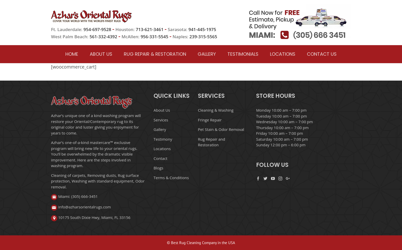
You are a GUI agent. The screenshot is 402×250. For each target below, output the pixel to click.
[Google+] (288, 178)
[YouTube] (273, 178)
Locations (162, 148)
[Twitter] (265, 178)
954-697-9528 (98, 29)
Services (161, 119)
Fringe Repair (210, 119)
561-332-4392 (103, 37)
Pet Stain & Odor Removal (221, 129)
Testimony (163, 139)
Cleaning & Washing (216, 110)
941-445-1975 (202, 29)
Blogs (158, 167)
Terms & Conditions (171, 177)
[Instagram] (280, 178)
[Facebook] (258, 178)
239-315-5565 (203, 37)
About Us (162, 110)
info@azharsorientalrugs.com (84, 206)
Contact (160, 158)
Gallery (160, 129)
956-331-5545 (154, 37)
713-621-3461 (149, 29)
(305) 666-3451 (84, 196)
